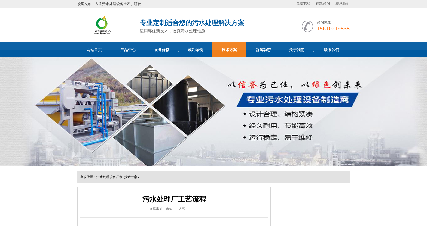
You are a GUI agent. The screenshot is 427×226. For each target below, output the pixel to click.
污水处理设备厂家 (109, 177)
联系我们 (342, 3)
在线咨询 (323, 3)
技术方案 (130, 177)
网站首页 (94, 50)
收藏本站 (303, 3)
